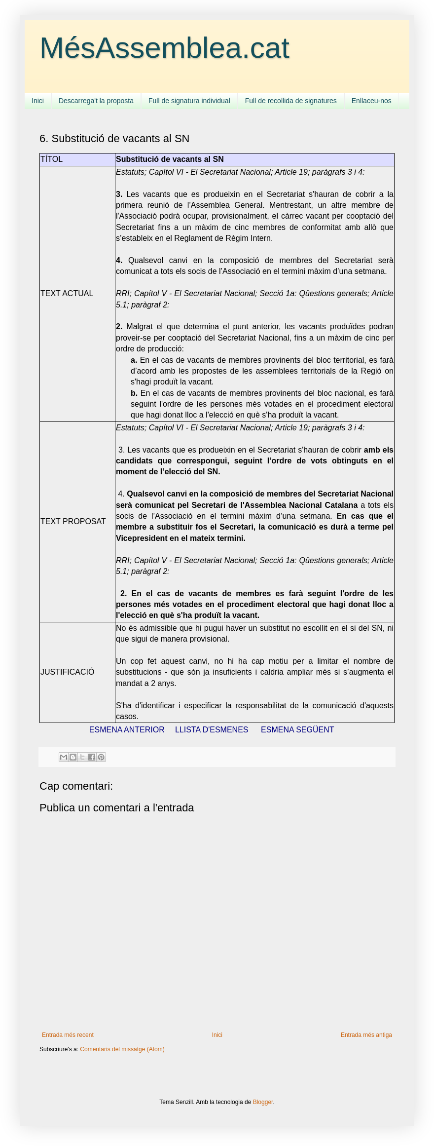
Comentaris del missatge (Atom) (122, 1049)
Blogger (263, 1102)
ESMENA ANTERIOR (127, 730)
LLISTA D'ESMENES (212, 730)
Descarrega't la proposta (96, 101)
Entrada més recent (68, 1034)
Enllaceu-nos (372, 101)
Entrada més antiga (366, 1034)
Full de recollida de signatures (291, 101)
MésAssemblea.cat (164, 47)
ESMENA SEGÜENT (297, 730)
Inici (38, 101)
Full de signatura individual (189, 101)
